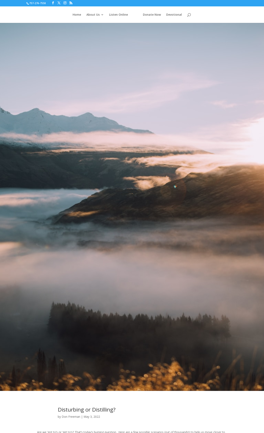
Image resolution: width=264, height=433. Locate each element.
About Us (93, 15)
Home (77, 15)
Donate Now (152, 15)
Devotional (174, 15)
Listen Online (118, 15)
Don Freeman (71, 417)
